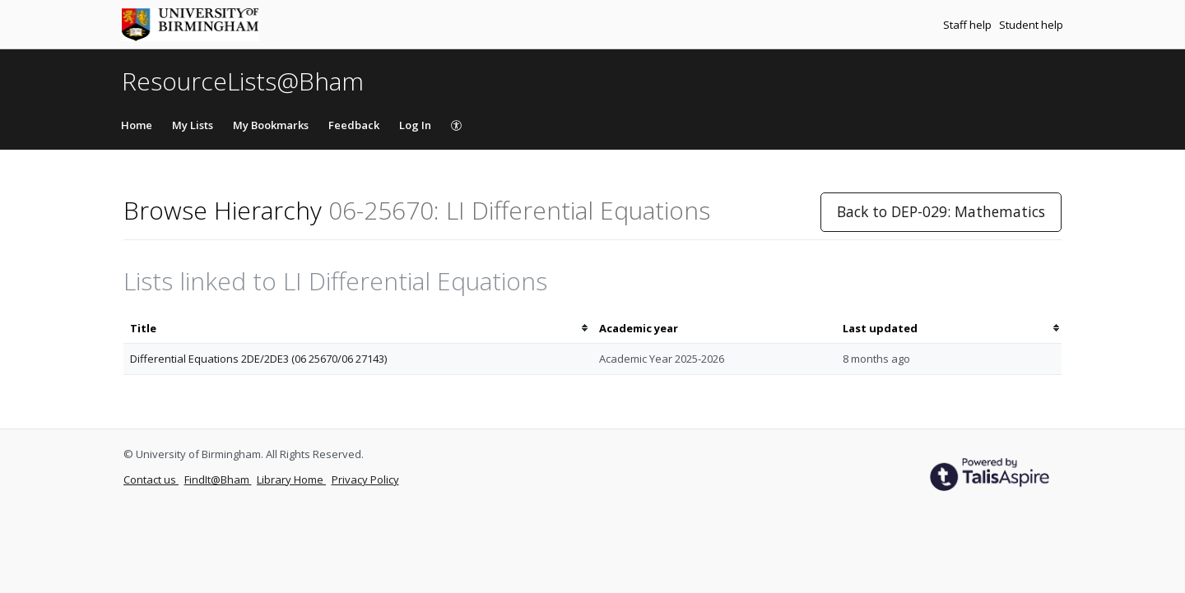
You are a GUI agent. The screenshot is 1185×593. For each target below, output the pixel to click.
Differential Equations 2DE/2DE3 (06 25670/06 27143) (258, 358)
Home (136, 125)
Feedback (353, 125)
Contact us (151, 479)
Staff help (968, 24)
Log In (415, 125)
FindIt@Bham (218, 479)
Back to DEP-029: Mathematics (941, 211)
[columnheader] (357, 328)
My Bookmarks (271, 125)
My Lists (192, 125)
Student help (1031, 24)
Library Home (291, 479)
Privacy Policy (365, 479)
